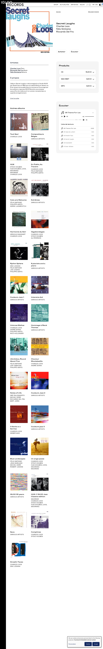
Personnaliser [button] (72, 644)
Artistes (74, 4)
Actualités (64, 4)
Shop (56, 4)
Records (15, 5)
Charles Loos (63, 26)
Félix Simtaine (63, 29)
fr (93, 4)
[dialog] (84, 641)
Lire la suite (14, 98)
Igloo (6, 2)
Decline (88, 644)
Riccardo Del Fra (65, 31)
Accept (96, 644)
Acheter (61, 51)
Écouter (74, 51)
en (96, 4)
